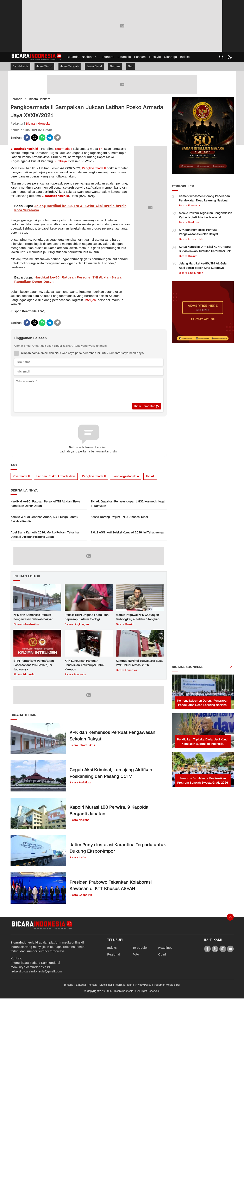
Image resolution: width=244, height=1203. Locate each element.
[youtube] (230, 949)
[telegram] (49, 137)
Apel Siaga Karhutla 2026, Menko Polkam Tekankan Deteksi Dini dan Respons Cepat (45, 535)
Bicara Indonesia (38, 124)
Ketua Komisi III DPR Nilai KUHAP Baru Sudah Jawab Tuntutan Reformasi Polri (205, 249)
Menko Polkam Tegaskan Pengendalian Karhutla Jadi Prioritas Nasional (205, 215)
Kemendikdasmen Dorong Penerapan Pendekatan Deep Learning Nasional (204, 198)
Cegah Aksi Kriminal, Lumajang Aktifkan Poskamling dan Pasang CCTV (111, 773)
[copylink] (57, 137)
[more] (231, 667)
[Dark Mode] (229, 56)
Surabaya (60, 161)
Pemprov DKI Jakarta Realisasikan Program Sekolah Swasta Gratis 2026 (202, 780)
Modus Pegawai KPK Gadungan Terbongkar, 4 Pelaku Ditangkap (137, 617)
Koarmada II (63, 149)
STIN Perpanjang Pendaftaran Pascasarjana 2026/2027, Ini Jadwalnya (33, 665)
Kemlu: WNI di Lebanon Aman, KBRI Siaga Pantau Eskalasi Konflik (44, 519)
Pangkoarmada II (94, 168)
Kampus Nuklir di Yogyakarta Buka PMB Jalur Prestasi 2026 (139, 663)
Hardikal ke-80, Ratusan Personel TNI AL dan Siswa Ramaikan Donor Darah (45, 504)
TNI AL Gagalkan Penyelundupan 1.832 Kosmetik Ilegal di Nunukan (128, 504)
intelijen (90, 300)
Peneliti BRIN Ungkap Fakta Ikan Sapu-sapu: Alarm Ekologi (86, 617)
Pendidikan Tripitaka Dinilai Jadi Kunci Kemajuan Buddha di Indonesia (202, 742)
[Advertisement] (203, 503)
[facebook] (27, 137)
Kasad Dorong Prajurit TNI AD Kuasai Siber (119, 517)
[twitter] (34, 137)
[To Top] (230, 917)
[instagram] (222, 949)
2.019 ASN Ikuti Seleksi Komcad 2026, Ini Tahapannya (127, 532)
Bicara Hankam (39, 99)
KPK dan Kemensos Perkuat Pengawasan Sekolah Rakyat (33, 617)
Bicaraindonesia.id (24, 149)
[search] (221, 56)
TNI (101, 149)
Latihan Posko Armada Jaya (55, 476)
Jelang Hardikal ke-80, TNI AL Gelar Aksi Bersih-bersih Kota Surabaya (203, 266)
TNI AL (150, 476)
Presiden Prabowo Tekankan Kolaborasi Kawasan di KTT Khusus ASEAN (111, 885)
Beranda (16, 99)
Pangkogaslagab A (125, 476)
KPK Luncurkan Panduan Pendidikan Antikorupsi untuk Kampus (84, 665)
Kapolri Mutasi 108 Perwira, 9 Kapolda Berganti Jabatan (109, 810)
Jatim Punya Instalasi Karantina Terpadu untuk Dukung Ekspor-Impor (118, 848)
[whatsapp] (42, 137)
